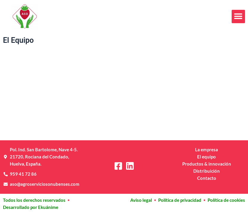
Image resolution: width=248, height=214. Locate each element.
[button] (238, 16)
